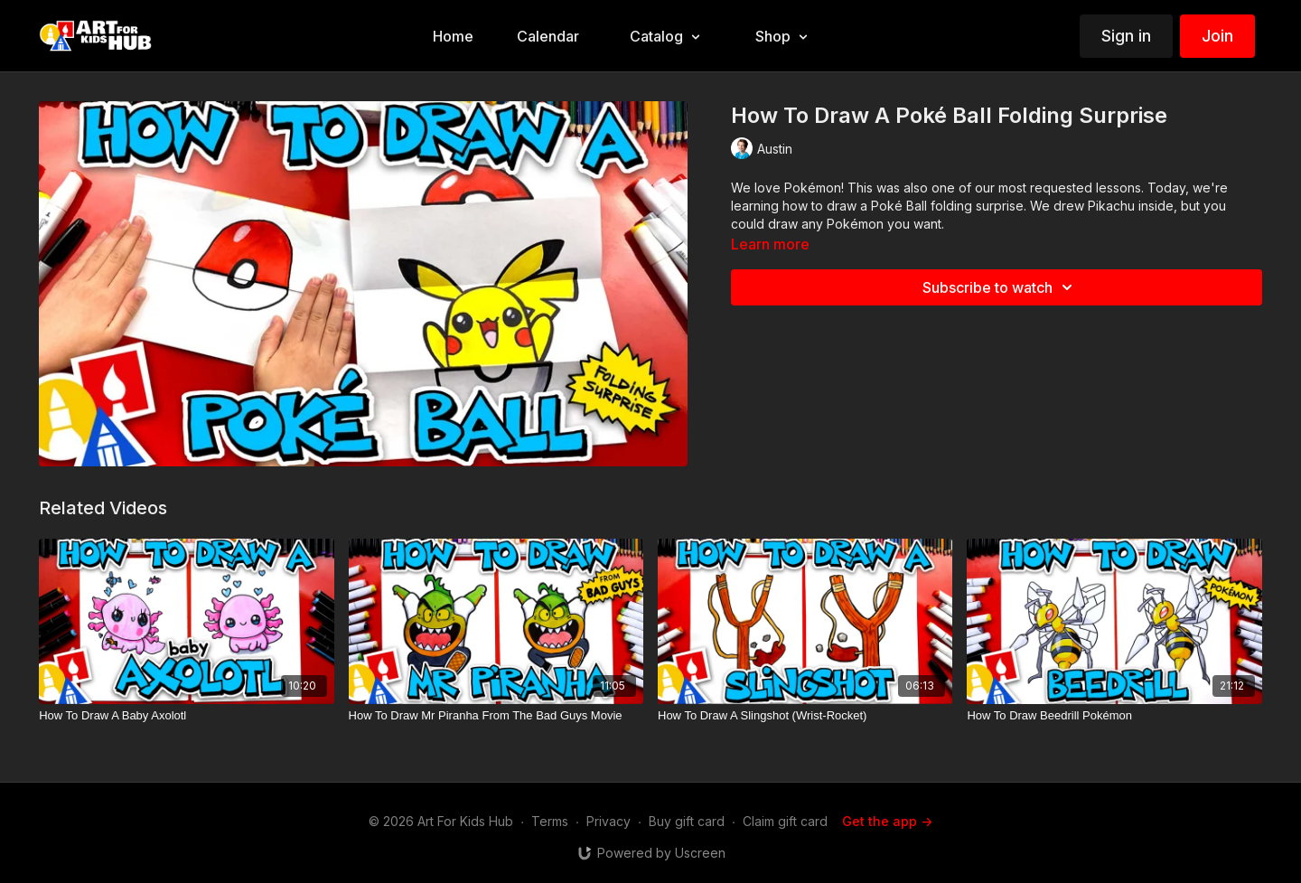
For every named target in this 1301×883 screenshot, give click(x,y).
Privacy (608, 821)
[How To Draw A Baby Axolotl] (186, 716)
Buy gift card (687, 821)
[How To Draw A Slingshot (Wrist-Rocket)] (805, 716)
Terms (549, 821)
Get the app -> (887, 821)
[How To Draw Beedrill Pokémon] (1114, 716)
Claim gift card (785, 821)
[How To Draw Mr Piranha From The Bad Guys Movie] (496, 716)
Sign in (1126, 35)
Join (1217, 35)
